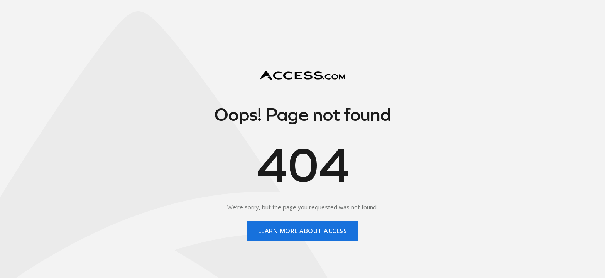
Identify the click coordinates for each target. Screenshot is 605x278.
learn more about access (302, 231)
